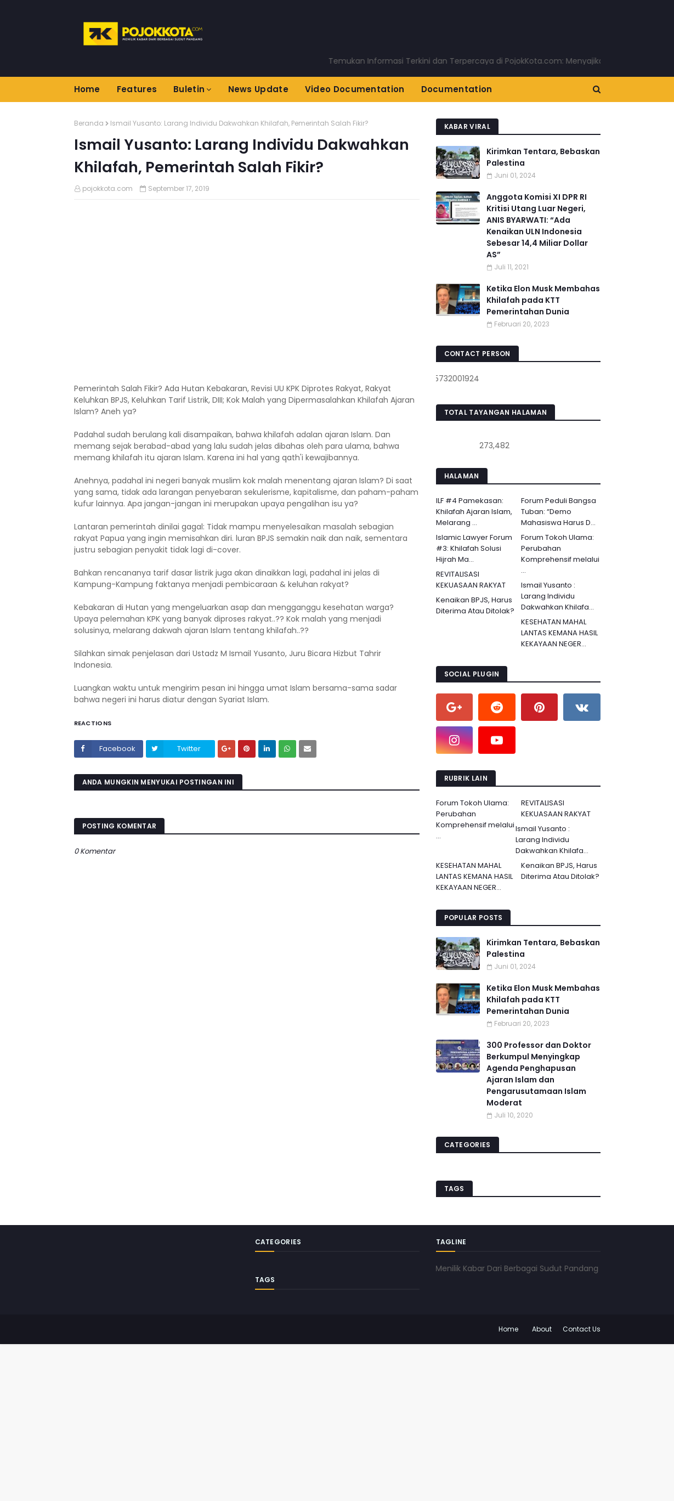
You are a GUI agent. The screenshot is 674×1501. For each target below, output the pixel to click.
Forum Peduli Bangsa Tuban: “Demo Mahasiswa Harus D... (558, 511)
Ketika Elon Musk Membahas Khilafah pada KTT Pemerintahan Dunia (543, 300)
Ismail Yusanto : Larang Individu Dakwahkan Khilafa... (557, 596)
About (542, 1329)
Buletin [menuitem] (189, 89)
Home (508, 1329)
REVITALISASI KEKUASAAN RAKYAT (471, 579)
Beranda (89, 123)
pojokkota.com (107, 188)
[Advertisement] (329, 1421)
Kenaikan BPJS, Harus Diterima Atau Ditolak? (475, 605)
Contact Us (582, 1329)
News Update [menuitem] (258, 89)
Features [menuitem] (137, 89)
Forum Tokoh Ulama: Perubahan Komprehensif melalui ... (560, 553)
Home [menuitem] (87, 89)
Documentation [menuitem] (456, 89)
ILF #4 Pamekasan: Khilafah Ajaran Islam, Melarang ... (474, 511)
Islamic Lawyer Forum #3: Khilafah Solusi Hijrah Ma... (474, 548)
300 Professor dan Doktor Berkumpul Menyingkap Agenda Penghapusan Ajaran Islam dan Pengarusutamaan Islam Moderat (538, 1074)
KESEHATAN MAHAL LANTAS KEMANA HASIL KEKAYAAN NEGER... (559, 633)
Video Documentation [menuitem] (355, 89)
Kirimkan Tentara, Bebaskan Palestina (543, 157)
